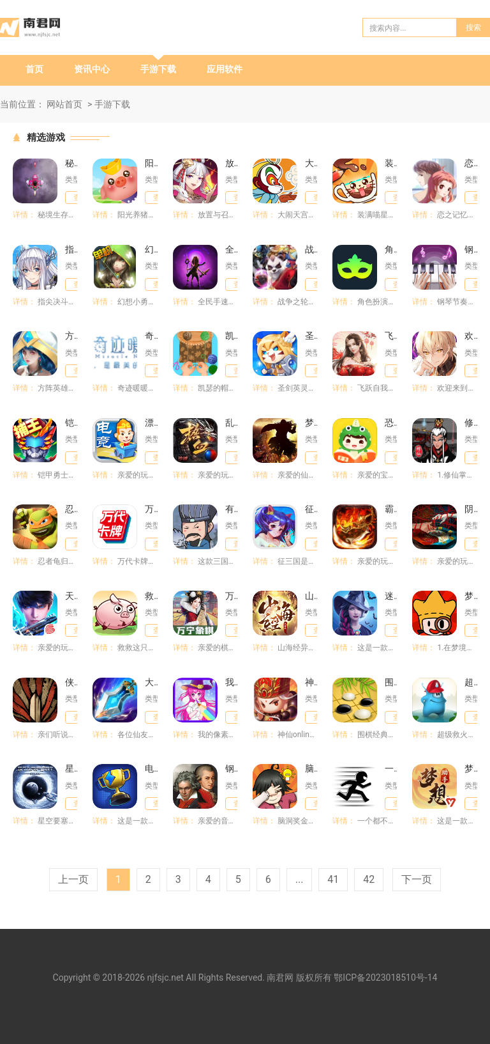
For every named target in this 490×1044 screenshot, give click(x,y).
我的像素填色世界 (231, 682)
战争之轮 (311, 249)
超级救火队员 (470, 682)
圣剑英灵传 (311, 336)
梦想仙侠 (311, 422)
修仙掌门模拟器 (470, 422)
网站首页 (64, 104)
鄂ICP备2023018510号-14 (385, 977)
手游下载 (158, 69)
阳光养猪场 (151, 163)
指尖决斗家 (71, 249)
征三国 (311, 509)
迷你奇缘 (391, 596)
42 (369, 879)
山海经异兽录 (311, 596)
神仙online (311, 682)
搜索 (473, 27)
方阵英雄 (71, 336)
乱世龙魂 (231, 422)
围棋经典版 (391, 682)
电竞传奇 (151, 768)
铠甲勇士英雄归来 (71, 422)
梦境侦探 (470, 596)
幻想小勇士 (151, 249)
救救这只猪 (151, 596)
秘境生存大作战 (71, 163)
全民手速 (231, 249)
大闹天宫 (311, 163)
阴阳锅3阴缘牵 (470, 509)
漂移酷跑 (151, 422)
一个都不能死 (391, 768)
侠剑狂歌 (71, 682)
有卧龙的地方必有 (231, 509)
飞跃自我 (391, 336)
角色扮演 (391, 249)
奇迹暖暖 (151, 336)
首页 (34, 69)
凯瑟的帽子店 (231, 336)
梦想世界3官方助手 (470, 768)
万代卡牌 (151, 509)
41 (333, 879)
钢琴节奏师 (470, 249)
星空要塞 (71, 768)
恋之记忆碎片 (470, 163)
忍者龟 (71, 509)
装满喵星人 (391, 163)
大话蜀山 (151, 682)
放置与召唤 (231, 163)
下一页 (416, 879)
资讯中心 (92, 69)
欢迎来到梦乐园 (470, 336)
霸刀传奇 (391, 509)
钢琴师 (231, 768)
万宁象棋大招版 (231, 596)
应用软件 (224, 69)
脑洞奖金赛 (311, 768)
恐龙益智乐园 (391, 422)
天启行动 (71, 596)
